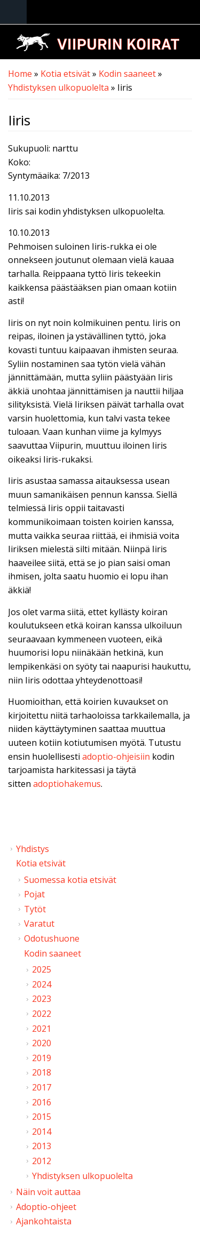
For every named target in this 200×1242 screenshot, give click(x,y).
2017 (41, 1087)
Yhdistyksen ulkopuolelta (58, 87)
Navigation (13, 12)
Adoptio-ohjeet (46, 1207)
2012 (41, 1161)
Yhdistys (32, 849)
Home (20, 73)
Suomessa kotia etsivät (70, 880)
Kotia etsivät (65, 73)
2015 (41, 1116)
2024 (41, 984)
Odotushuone (51, 938)
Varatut (39, 923)
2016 (41, 1102)
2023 (41, 999)
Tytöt (35, 909)
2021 (41, 1028)
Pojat (34, 894)
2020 (41, 1043)
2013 (41, 1146)
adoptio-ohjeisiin (116, 756)
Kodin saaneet (127, 73)
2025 (41, 969)
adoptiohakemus (67, 784)
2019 (41, 1058)
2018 (41, 1072)
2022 (41, 1014)
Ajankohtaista (43, 1221)
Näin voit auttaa (48, 1192)
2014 (41, 1131)
